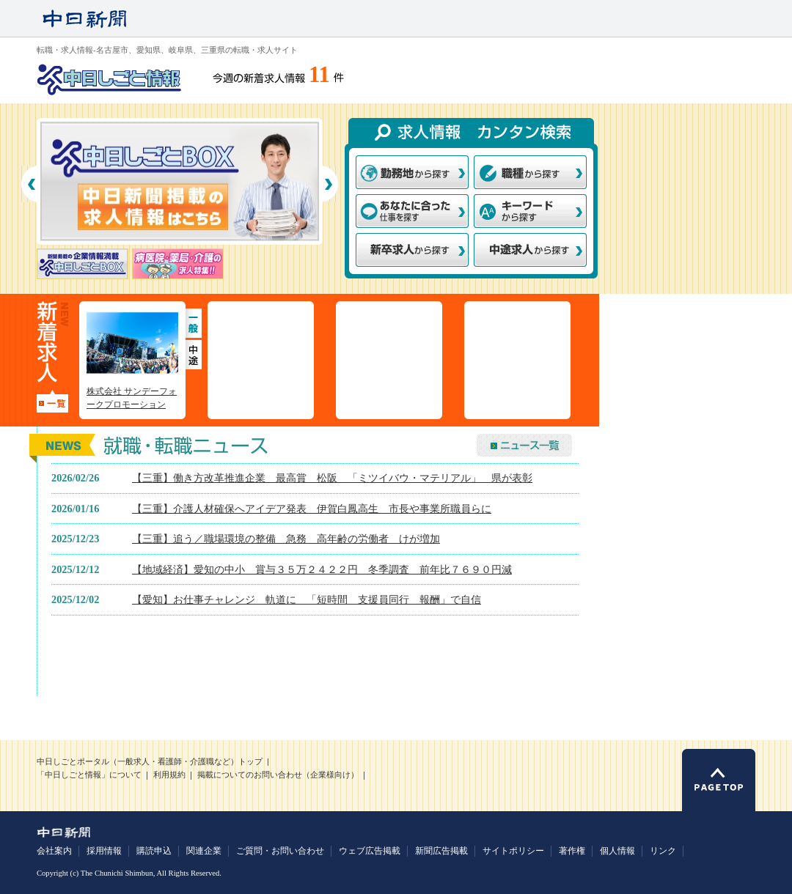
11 (319, 74)
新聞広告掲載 (441, 851)
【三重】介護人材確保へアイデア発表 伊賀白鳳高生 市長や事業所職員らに (311, 508)
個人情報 (617, 851)
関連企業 (203, 851)
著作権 (572, 851)
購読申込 (154, 851)
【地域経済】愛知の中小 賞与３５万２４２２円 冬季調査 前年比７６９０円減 (322, 569)
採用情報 (104, 851)
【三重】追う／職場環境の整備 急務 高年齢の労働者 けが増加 (286, 538)
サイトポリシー (513, 851)
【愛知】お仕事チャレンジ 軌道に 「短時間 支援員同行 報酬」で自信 (306, 599)
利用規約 (169, 775)
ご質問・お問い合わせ (280, 851)
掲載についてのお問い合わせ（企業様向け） (278, 775)
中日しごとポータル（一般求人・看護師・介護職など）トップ (150, 762)
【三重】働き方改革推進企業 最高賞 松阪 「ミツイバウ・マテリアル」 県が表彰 (332, 478)
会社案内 (54, 851)
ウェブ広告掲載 (369, 851)
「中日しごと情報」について (89, 775)
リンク (663, 851)
